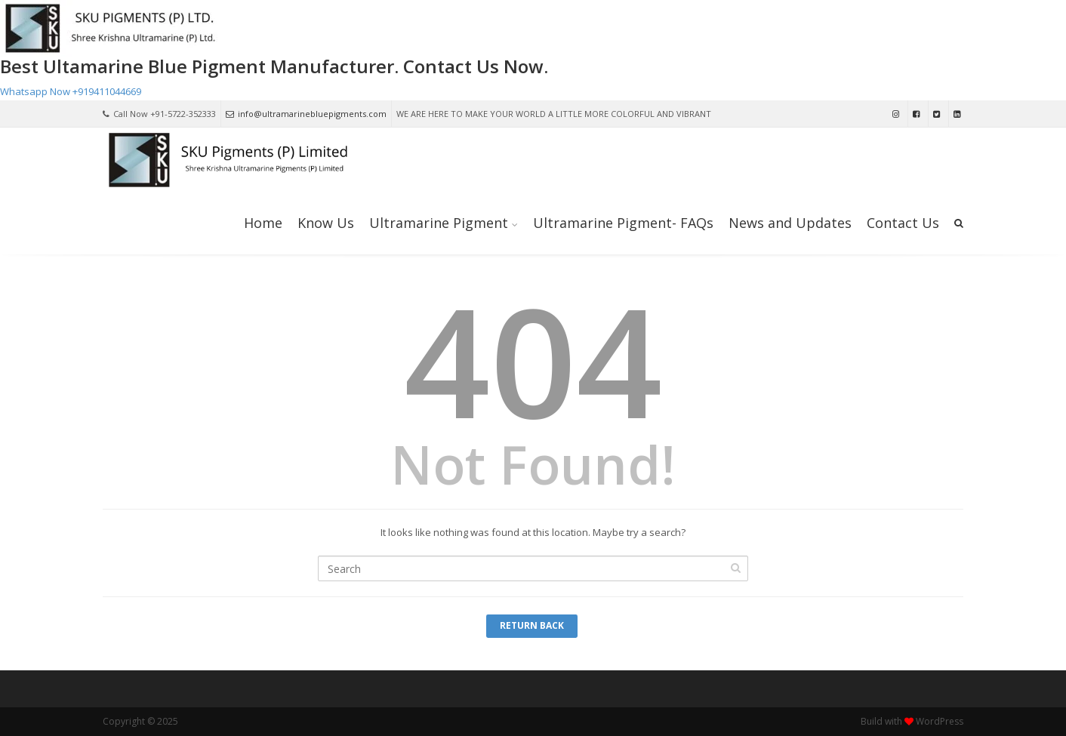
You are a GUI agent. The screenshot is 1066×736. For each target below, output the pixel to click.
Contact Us (903, 223)
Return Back (532, 625)
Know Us (325, 223)
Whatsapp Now (35, 91)
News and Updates (790, 223)
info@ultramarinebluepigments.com (306, 113)
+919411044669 (106, 91)
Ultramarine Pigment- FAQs (623, 223)
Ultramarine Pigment (438, 223)
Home (263, 223)
